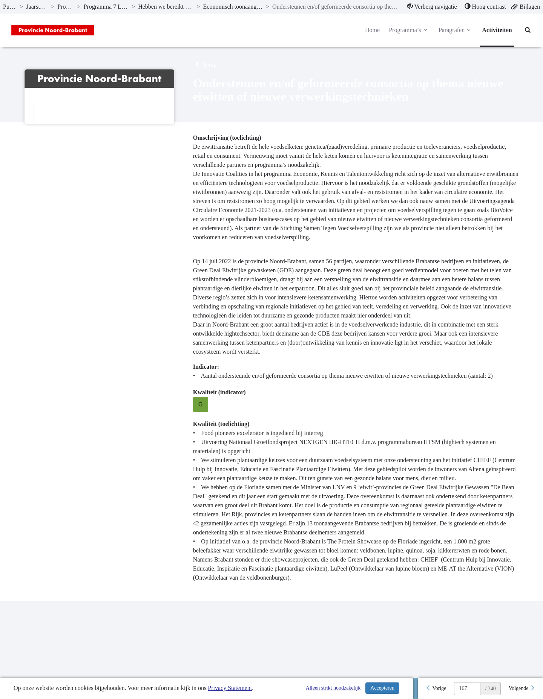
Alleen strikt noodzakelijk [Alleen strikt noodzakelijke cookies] (333, 688)
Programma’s (409, 30)
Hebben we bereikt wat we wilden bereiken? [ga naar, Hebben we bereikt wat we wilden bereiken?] (165, 6)
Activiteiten (497, 30)
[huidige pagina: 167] (467, 688)
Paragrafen (456, 30)
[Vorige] (436, 688)
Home (372, 30)
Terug (205, 64)
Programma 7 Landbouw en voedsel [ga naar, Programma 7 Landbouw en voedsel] (106, 6)
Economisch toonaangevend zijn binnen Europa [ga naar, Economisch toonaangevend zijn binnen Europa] (233, 6)
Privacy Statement (230, 688)
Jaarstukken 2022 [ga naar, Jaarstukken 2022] (37, 6)
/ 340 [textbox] (490, 688)
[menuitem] (432, 7)
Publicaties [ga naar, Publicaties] (10, 6)
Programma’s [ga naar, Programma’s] (65, 6)
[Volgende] (522, 688)
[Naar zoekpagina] (528, 30)
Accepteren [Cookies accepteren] (382, 688)
